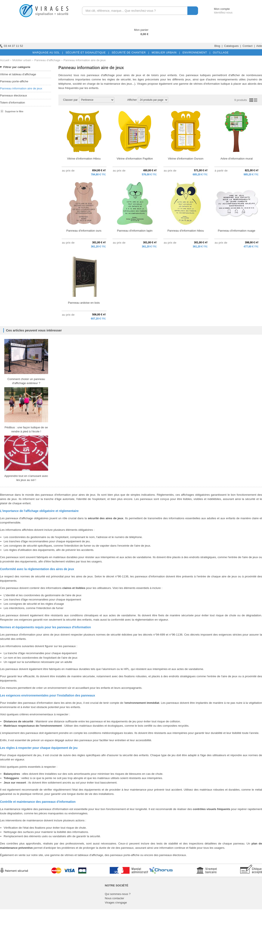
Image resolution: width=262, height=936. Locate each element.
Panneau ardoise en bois (84, 302)
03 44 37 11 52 (11, 45)
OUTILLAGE (220, 52)
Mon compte (218, 8)
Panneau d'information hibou (185, 230)
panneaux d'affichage (101, 75)
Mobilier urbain (21, 60)
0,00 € (144, 34)
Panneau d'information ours (83, 230)
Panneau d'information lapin (134, 230)
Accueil (4, 60)
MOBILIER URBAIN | (165, 52)
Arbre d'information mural (237, 158)
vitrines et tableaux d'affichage (84, 855)
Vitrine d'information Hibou (84, 158)
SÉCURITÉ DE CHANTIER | (129, 52)
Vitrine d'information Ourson (185, 158)
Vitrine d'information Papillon (135, 158)
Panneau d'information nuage (236, 230)
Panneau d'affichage (47, 60)
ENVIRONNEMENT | (195, 52)
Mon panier (141, 29)
